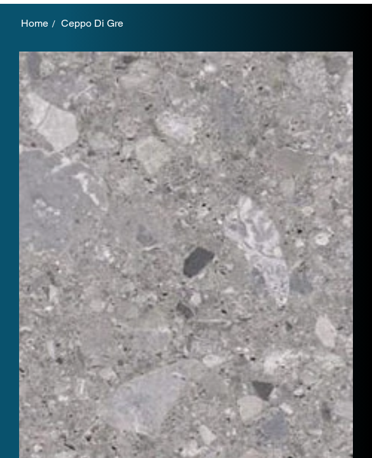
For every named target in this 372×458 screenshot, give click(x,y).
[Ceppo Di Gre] (92, 23)
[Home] (34, 23)
